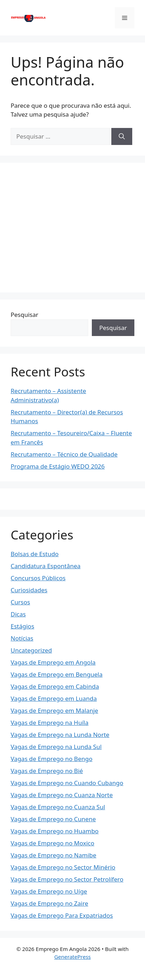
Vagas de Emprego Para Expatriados (62, 915)
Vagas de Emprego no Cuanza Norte (62, 795)
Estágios (22, 626)
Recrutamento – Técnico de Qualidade (64, 454)
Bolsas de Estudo (34, 554)
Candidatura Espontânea (45, 566)
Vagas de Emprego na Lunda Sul (56, 747)
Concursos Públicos (38, 578)
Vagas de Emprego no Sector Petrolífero (67, 879)
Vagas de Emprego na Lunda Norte (60, 735)
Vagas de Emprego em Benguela (56, 674)
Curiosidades (29, 590)
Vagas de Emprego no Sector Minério (63, 867)
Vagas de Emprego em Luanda (54, 698)
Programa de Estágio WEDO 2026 (58, 466)
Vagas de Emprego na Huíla (50, 722)
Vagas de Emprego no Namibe (53, 855)
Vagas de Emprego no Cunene (53, 819)
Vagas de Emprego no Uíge (49, 891)
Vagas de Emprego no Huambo (55, 831)
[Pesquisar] (121, 136)
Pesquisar (24, 314)
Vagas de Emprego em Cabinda (55, 686)
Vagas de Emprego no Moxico (52, 843)
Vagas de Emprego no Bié (47, 771)
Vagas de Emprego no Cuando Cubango (67, 783)
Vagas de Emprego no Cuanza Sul (58, 807)
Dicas (18, 614)
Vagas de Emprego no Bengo (52, 759)
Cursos (20, 602)
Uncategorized (31, 650)
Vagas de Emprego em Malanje (54, 710)
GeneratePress (72, 956)
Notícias (22, 638)
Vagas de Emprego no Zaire (49, 903)
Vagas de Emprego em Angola (53, 662)
